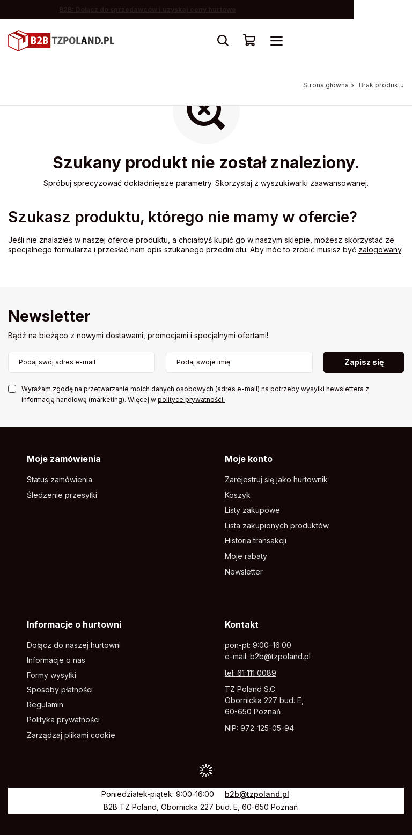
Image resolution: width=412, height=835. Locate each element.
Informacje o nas (56, 660)
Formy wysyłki (51, 675)
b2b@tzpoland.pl (257, 794)
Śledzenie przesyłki (62, 495)
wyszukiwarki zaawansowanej (314, 183)
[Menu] (276, 40)
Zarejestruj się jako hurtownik (276, 479)
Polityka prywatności (63, 719)
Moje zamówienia (64, 458)
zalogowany (379, 249)
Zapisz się (364, 362)
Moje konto (249, 458)
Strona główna (326, 85)
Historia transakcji (255, 540)
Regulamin (45, 704)
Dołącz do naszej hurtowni (74, 645)
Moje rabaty (246, 556)
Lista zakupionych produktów (277, 525)
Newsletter (49, 317)
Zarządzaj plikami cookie (71, 735)
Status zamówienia (59, 479)
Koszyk (238, 495)
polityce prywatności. (191, 400)
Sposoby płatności (60, 689)
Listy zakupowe (252, 510)
